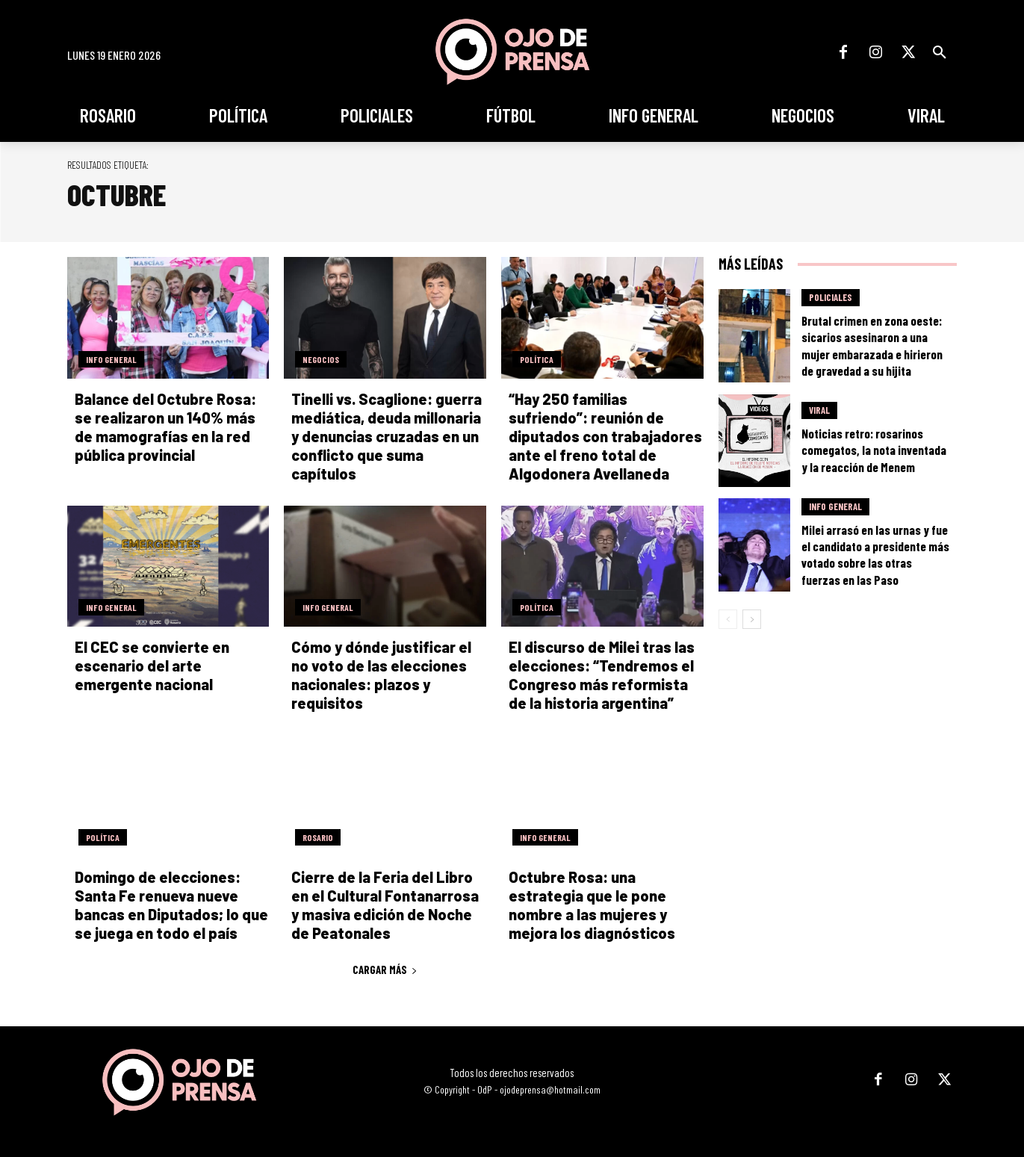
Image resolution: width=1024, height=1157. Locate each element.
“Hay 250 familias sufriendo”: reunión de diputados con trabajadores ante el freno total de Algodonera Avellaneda (605, 436)
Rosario (317, 837)
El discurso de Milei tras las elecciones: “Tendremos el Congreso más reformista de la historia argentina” (602, 675)
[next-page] (751, 619)
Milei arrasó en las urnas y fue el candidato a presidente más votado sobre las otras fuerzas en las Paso (875, 554)
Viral (819, 410)
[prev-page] (728, 619)
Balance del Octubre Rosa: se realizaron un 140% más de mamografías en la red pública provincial (165, 427)
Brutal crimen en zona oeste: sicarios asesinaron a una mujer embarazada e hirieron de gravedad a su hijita (872, 345)
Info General (111, 359)
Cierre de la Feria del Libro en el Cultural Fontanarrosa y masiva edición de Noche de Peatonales (385, 905)
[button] (940, 52)
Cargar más (385, 969)
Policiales (830, 297)
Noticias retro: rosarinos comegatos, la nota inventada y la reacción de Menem (873, 450)
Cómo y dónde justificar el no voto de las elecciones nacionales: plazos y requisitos (381, 675)
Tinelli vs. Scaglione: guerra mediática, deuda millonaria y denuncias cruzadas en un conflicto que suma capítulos (386, 436)
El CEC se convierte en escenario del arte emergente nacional (152, 665)
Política (536, 359)
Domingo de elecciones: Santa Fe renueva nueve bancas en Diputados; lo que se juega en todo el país (171, 905)
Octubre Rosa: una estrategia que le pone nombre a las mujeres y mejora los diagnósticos (592, 905)
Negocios (320, 359)
